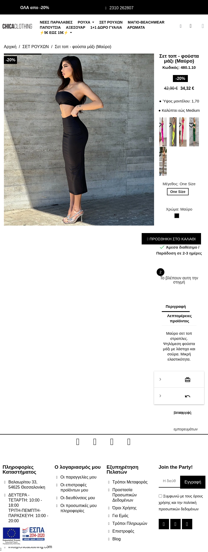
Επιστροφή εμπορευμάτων (185, 398)
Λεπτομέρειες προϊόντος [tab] (179, 318)
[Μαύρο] (177, 217)
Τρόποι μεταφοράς (182, 382)
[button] (7, 139)
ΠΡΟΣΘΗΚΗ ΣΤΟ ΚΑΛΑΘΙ (171, 239)
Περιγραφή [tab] (176, 306)
